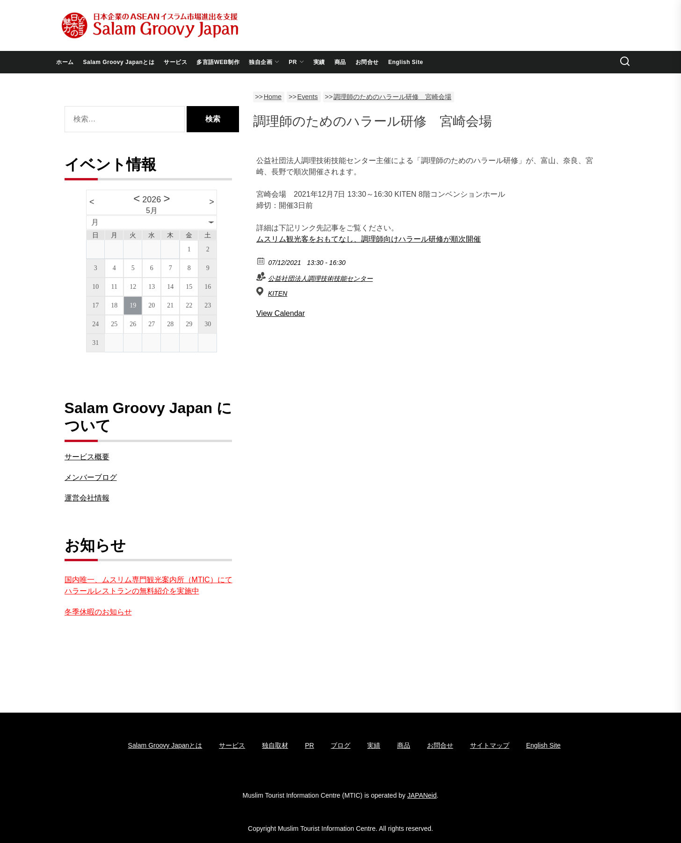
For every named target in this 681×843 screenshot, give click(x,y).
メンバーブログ (91, 477)
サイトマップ (489, 745)
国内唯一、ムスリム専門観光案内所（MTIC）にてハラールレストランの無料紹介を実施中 (148, 585)
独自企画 (264, 62)
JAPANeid (422, 795)
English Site (405, 62)
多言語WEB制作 (217, 62)
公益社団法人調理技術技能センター (320, 278)
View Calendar (280, 313)
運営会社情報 (87, 498)
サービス (175, 62)
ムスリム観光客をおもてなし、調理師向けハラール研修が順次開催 (368, 239)
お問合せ (367, 62)
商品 (340, 62)
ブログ (340, 745)
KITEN (277, 293)
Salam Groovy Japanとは (119, 62)
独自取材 (275, 745)
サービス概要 (87, 457)
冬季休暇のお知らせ (98, 612)
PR (296, 62)
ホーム (65, 62)
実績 (319, 62)
